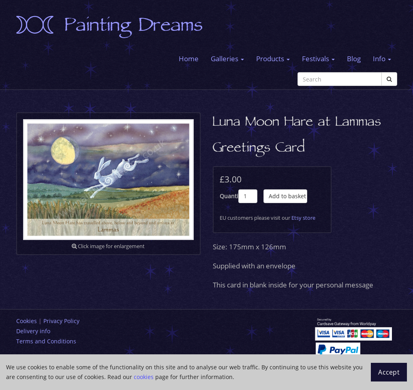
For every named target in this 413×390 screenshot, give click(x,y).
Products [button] (273, 58)
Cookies (26, 321)
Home (189, 58)
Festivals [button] (318, 58)
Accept (389, 372)
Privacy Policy (61, 321)
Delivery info (33, 331)
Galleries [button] (227, 58)
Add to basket (287, 196)
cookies (144, 377)
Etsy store (303, 217)
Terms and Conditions (46, 341)
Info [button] (382, 58)
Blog (354, 58)
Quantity (229, 196)
